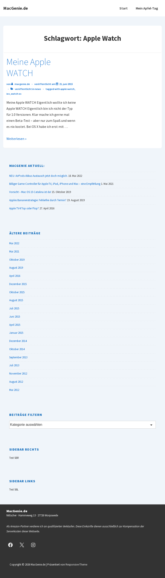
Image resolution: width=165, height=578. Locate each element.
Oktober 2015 (16, 292)
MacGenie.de (15, 8)
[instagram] (33, 544)
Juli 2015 (14, 308)
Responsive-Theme (76, 564)
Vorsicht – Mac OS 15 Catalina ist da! (30, 192)
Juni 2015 (14, 316)
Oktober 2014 (16, 349)
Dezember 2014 (18, 341)
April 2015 (14, 325)
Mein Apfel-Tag (147, 8)
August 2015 (16, 300)
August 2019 (16, 267)
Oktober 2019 (16, 260)
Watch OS (16, 93)
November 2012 (18, 373)
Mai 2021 (14, 251)
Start (123, 8)
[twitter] (22, 544)
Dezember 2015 (18, 284)
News (38, 89)
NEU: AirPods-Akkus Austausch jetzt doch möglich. (38, 176)
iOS (8, 93)
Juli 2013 (14, 365)
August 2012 (16, 382)
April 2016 (14, 276)
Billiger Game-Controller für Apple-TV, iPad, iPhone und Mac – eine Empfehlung (54, 184)
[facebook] (10, 544)
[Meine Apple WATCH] (66, 84)
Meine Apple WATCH (28, 67)
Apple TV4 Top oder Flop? (24, 208)
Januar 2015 (16, 333)
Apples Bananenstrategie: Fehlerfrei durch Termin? (37, 200)
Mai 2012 (14, 390)
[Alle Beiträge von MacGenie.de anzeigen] (20, 84)
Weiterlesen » (16, 138)
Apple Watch (67, 89)
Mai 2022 (14, 243)
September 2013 (18, 357)
